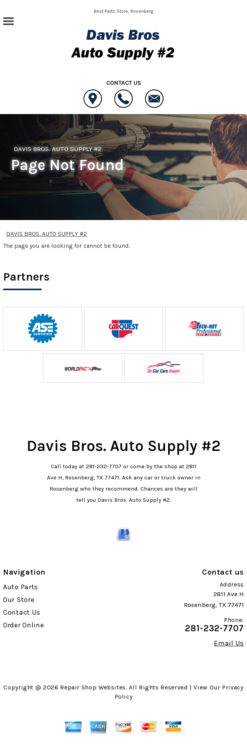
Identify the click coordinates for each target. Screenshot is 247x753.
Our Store (18, 599)
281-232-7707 (104, 466)
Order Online (23, 625)
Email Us (229, 643)
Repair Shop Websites (93, 687)
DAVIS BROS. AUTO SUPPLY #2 (58, 149)
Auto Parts (20, 587)
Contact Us (21, 612)
